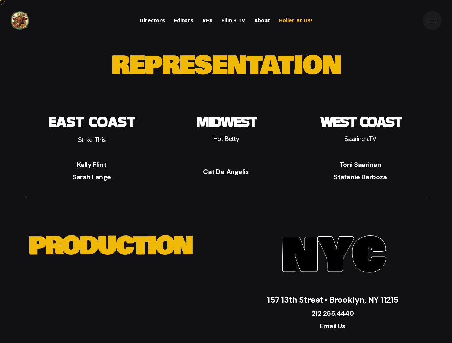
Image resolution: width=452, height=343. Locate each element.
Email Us (332, 325)
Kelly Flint (92, 164)
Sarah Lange (91, 177)
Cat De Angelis (226, 171)
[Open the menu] (432, 20)
